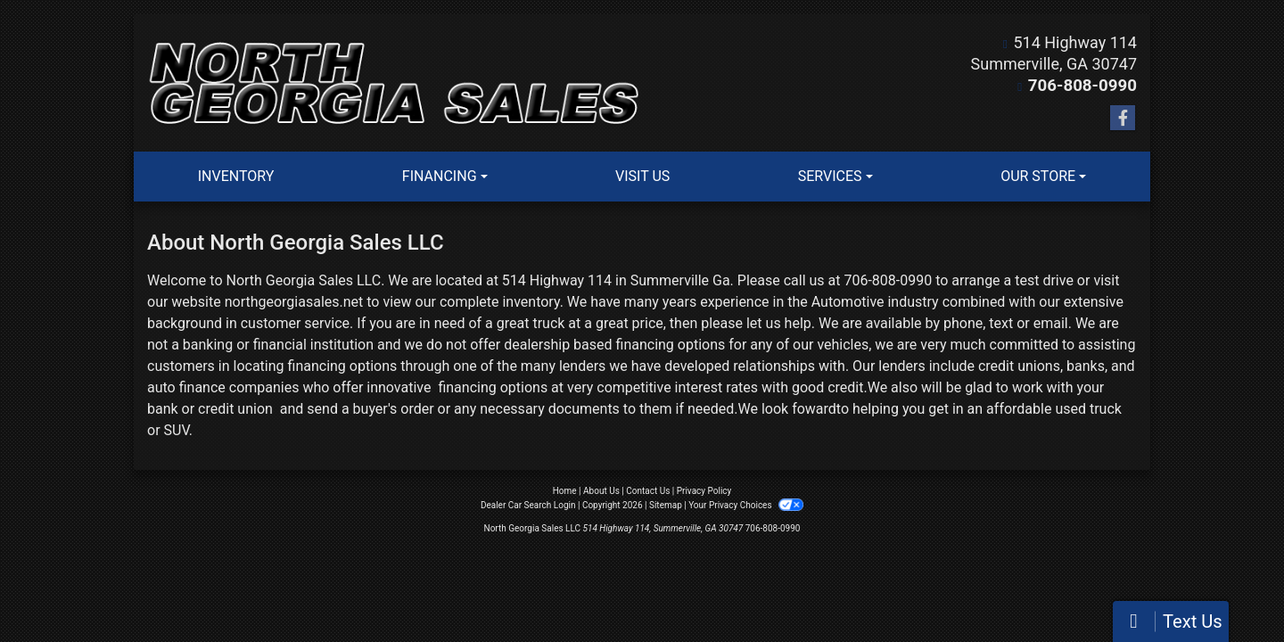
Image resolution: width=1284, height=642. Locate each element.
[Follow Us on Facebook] (1122, 118)
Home (565, 491)
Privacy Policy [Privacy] (704, 491)
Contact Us (648, 491)
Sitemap (665, 505)
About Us (601, 491)
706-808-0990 (1085, 85)
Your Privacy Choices (745, 505)
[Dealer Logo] (394, 82)
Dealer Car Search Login (528, 505)
